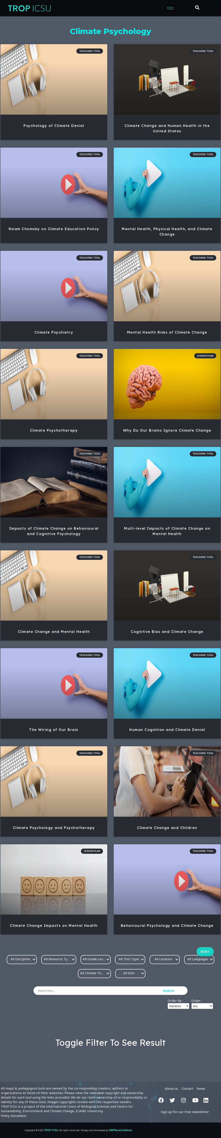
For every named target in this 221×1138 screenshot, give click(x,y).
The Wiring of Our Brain (54, 729)
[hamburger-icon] (170, 8)
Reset (205, 951)
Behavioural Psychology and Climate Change (167, 925)
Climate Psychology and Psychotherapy (54, 828)
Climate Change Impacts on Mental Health (54, 925)
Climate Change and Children (167, 828)
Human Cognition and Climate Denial (167, 729)
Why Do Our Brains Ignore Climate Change (167, 430)
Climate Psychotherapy (54, 430)
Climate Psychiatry (54, 332)
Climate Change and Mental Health (54, 631)
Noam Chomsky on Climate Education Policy (54, 229)
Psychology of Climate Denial (54, 125)
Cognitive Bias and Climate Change (167, 631)
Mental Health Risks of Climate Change (167, 332)
